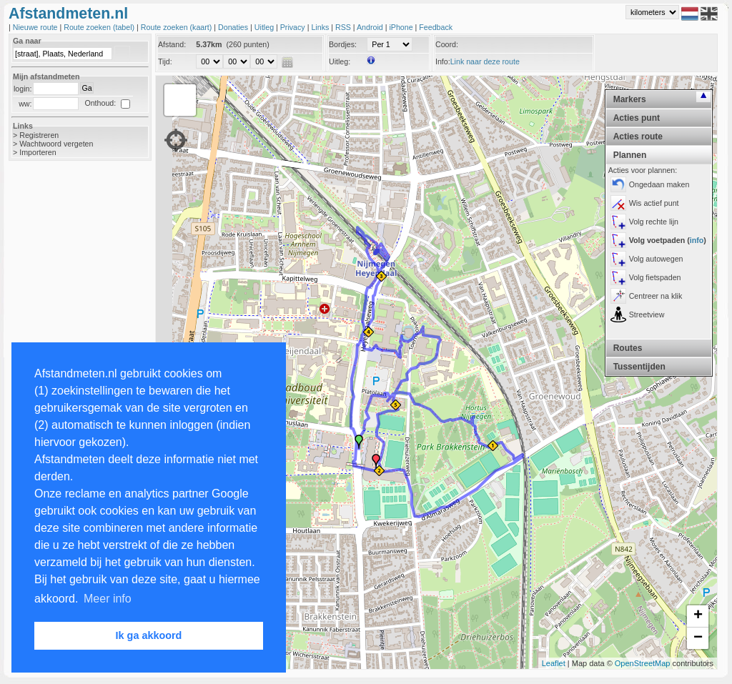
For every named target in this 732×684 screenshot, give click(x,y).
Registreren (39, 135)
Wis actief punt (654, 203)
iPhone (402, 27)
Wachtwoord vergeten (56, 143)
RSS (344, 27)
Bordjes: (343, 44)
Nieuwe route (36, 27)
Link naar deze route (485, 61)
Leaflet (553, 663)
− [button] (698, 638)
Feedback (435, 27)
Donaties (234, 27)
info (697, 240)
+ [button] (698, 616)
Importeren (37, 152)
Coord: (446, 44)
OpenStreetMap (643, 663)
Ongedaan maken (659, 184)
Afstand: (172, 44)
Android (371, 27)
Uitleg (265, 27)
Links (321, 27)
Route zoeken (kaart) (177, 27)
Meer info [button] (108, 599)
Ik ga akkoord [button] (149, 635)
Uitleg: (339, 61)
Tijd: (165, 61)
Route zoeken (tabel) (100, 27)
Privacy (293, 27)
